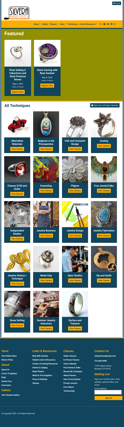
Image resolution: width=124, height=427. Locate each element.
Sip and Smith (104, 275)
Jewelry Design (75, 230)
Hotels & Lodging (39, 367)
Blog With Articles (40, 356)
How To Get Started (71, 379)
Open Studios (75, 275)
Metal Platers (38, 371)
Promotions (73, 24)
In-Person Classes (71, 360)
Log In (116, 3)
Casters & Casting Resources (45, 364)
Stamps (35, 383)
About (36, 24)
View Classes (17, 149)
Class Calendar (70, 364)
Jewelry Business (46, 230)
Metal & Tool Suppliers (42, 375)
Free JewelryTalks (104, 185)
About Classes (69, 375)
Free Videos (68, 387)
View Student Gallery (10, 395)
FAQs (3, 377)
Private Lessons (70, 383)
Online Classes (69, 356)
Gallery (45, 24)
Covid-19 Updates (9, 373)
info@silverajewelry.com (105, 356)
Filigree (75, 185)
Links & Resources (87, 24)
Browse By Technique (72, 371)
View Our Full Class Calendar (104, 105)
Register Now (18, 92)
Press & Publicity (39, 379)
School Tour (6, 381)
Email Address (108, 390)
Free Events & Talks (71, 367)
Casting (104, 140)
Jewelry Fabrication (104, 230)
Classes (53, 24)
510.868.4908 (100, 361)
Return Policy (7, 360)
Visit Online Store (9, 356)
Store (62, 24)
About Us (5, 369)
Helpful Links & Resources (43, 360)
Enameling (46, 185)
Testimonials (69, 391)
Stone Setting (17, 320)
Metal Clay (46, 275)
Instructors (6, 385)
